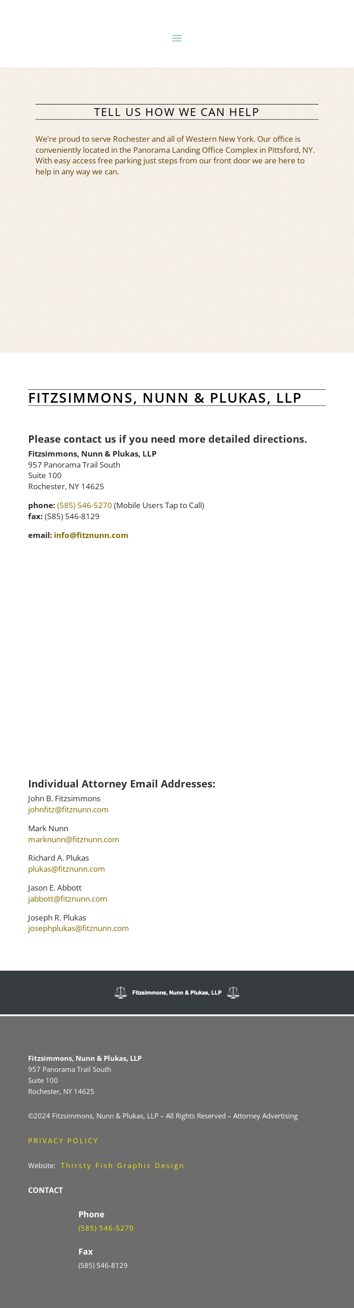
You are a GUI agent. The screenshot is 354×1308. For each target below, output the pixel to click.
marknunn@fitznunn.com (73, 839)
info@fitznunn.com (91, 535)
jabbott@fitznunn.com (67, 898)
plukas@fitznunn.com (66, 868)
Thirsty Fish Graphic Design (123, 1165)
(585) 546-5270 (84, 505)
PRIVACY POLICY (63, 1140)
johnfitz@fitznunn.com (68, 809)
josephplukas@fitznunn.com (78, 928)
